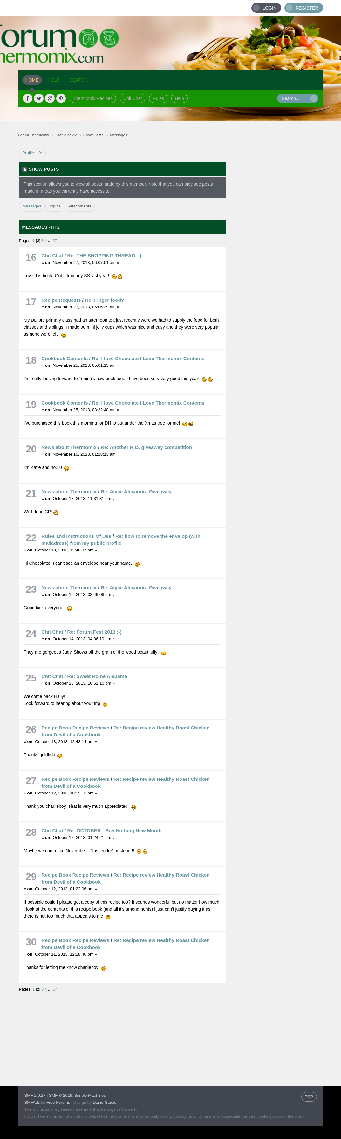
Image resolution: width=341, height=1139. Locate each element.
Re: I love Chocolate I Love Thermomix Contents (148, 358)
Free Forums (58, 1102)
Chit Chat (132, 98)
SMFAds (32, 1102)
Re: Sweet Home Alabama (97, 676)
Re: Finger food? (104, 300)
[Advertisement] (274, 243)
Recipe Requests (61, 300)
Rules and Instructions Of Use (76, 536)
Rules (158, 98)
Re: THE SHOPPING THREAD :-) (104, 255)
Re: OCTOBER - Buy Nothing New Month (114, 830)
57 (54, 241)
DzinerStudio (104, 1102)
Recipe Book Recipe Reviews (75, 727)
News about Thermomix (69, 447)
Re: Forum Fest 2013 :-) (94, 632)
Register (307, 7)
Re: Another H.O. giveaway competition (146, 447)
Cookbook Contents (64, 358)
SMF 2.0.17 (35, 1095)
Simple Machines (90, 1095)
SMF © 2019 (60, 1095)
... (50, 241)
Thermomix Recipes (93, 98)
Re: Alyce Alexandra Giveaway (136, 491)
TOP (309, 1096)
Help (179, 98)
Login (269, 7)
